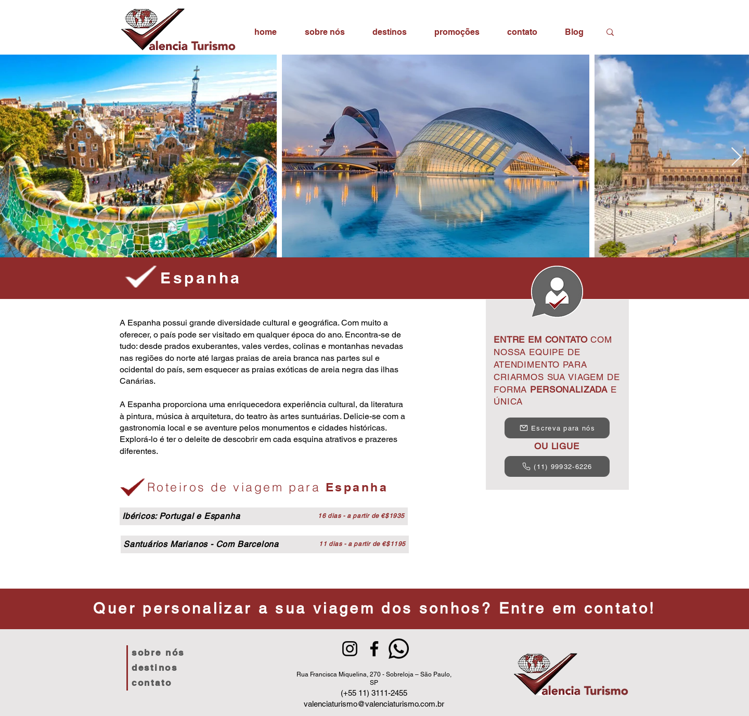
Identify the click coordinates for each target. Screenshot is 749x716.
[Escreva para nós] (557, 428)
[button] (389, 32)
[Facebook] (374, 649)
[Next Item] (736, 157)
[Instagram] (350, 649)
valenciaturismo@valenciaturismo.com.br (374, 703)
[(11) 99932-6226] (557, 466)
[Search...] (628, 32)
